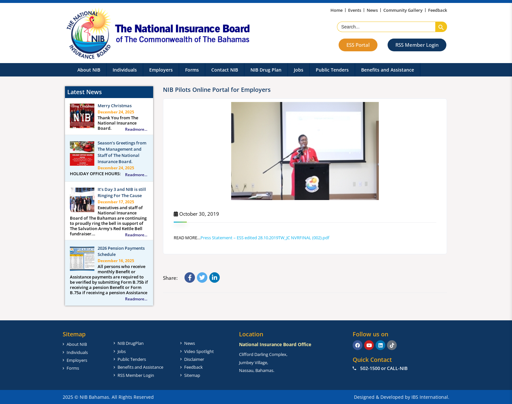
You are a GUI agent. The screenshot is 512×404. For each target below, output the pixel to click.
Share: (170, 278)
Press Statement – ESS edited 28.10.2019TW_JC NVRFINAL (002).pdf (264, 238)
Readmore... (136, 129)
